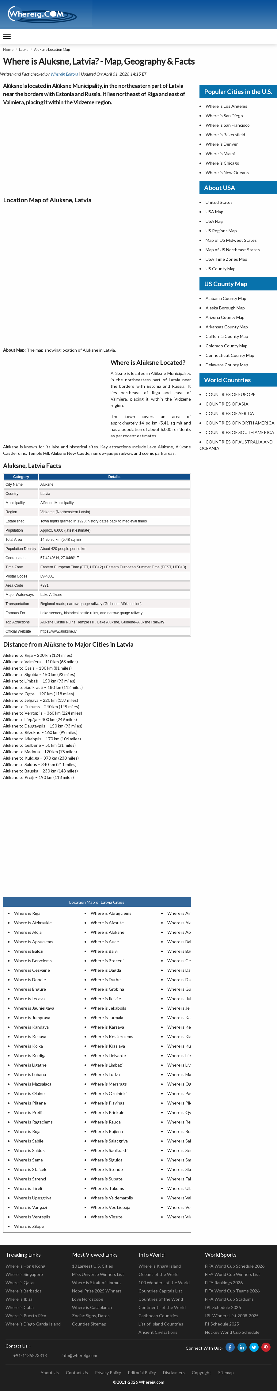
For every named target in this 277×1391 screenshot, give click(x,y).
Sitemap (226, 1372)
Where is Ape (180, 932)
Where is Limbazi (107, 1065)
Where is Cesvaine (32, 970)
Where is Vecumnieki (187, 1207)
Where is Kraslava (108, 1046)
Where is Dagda (106, 970)
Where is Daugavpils (186, 970)
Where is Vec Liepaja (110, 1207)
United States (219, 202)
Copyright (201, 1372)
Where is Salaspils (184, 1140)
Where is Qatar (20, 1282)
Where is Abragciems (111, 913)
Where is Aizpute (107, 922)
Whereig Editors (64, 74)
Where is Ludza (105, 1074)
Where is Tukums (107, 1188)
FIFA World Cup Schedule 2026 (234, 1266)
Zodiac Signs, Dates (91, 1315)
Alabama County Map (226, 298)
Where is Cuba (20, 1307)
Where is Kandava (31, 1027)
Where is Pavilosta (185, 1093)
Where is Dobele (30, 979)
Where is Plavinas (107, 1102)
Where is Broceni (107, 960)
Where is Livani (181, 1065)
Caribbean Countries (158, 1315)
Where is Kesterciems (112, 1036)
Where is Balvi (104, 951)
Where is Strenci (30, 1178)
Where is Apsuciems (33, 941)
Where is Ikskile (106, 998)
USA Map (214, 211)
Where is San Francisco (228, 125)
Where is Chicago (222, 163)
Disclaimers (174, 1372)
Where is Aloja (28, 932)
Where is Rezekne (184, 1121)
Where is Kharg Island (159, 1266)
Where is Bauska (183, 951)
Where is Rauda (106, 1121)
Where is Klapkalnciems (190, 1036)
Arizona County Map (225, 317)
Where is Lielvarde (108, 1055)
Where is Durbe (106, 979)
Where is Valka (181, 1197)
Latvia (23, 49)
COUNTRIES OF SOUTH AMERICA (240, 432)
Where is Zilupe (29, 1226)
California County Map (227, 336)
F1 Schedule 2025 (222, 1323)
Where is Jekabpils (108, 1008)
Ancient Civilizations (157, 1332)
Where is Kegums (184, 1027)
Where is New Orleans (227, 172)
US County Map (221, 268)
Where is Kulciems (185, 1046)
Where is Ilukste (183, 998)
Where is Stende (107, 1169)
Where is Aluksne (107, 932)
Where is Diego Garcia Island (33, 1323)
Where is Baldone (184, 941)
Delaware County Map (227, 364)
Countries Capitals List (160, 1290)
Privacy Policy (108, 1372)
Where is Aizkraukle (33, 922)
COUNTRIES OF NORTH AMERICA (240, 422)
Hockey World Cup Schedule (232, 1332)
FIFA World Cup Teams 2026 (232, 1290)
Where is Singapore (24, 1274)
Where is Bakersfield (225, 134)
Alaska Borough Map (225, 307)
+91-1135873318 (30, 1355)
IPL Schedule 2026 (223, 1307)
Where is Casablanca (92, 1307)
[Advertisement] (97, 149)
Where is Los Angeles (226, 106)
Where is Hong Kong (25, 1266)
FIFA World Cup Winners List (232, 1274)
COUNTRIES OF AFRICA (230, 413)
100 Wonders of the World (164, 1282)
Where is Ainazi (182, 913)
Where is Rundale (184, 1131)
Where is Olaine (29, 1093)
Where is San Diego (224, 115)
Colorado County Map (227, 345)
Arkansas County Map (227, 326)
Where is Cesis (181, 960)
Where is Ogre (181, 1083)
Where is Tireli (28, 1188)
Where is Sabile (29, 1140)
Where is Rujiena (107, 1131)
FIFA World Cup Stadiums (229, 1299)
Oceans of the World (158, 1274)
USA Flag (214, 221)
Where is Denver (222, 144)
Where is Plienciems (186, 1102)
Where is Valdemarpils (112, 1197)
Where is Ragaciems (33, 1121)
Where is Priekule (107, 1112)
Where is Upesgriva (32, 1197)
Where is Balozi (28, 951)
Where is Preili (28, 1112)
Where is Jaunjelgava (34, 1008)
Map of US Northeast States (233, 249)
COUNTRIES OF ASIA (227, 403)
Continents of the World (162, 1307)
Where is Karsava (107, 1027)
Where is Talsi (180, 1178)
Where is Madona (184, 1074)
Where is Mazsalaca (32, 1083)
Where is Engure (30, 989)
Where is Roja (27, 1131)
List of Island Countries (160, 1323)
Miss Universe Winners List (98, 1274)
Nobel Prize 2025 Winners (97, 1290)
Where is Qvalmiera (186, 1112)
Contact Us (77, 1372)
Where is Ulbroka (183, 1188)
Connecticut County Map (230, 355)
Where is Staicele (30, 1169)
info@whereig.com (79, 1355)
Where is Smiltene (184, 1159)
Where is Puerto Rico (26, 1315)
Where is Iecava (29, 998)
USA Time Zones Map (226, 259)
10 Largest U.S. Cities (92, 1266)
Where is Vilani (181, 1216)
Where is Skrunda (184, 1169)
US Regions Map (221, 230)
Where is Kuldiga (30, 1055)
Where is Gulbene (184, 989)
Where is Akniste (183, 922)
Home (8, 49)
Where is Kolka (28, 1046)
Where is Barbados (24, 1290)
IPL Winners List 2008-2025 (232, 1315)
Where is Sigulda (107, 1159)
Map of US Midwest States (231, 240)
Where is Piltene (30, 1102)
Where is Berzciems (33, 960)
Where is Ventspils (32, 1216)
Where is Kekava (30, 1036)
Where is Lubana (30, 1074)
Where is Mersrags (109, 1083)
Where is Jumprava (32, 1017)
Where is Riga (27, 913)
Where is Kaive (181, 1017)
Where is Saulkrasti (109, 1150)
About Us (49, 1372)
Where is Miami (220, 153)
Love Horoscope (87, 1299)
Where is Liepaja (183, 1055)
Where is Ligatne (30, 1065)
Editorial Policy (142, 1372)
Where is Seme (28, 1159)
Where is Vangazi (30, 1207)
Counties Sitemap (89, 1323)
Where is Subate (107, 1178)
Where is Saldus (29, 1150)
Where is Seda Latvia (187, 1150)
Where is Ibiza (19, 1299)
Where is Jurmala (107, 1017)
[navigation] (7, 36)
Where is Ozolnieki (109, 1093)
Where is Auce (105, 941)
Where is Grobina (107, 989)
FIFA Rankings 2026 (224, 1282)
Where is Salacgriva (109, 1140)
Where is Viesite (107, 1216)
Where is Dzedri (182, 979)
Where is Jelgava (183, 1008)
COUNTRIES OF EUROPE (231, 394)
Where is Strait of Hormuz (96, 1282)
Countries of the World (160, 1299)
